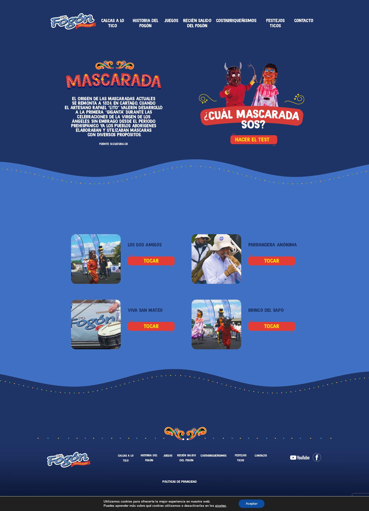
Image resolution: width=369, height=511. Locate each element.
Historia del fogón (145, 23)
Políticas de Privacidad (179, 481)
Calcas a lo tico (112, 23)
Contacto (303, 20)
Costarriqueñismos (236, 20)
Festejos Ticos (275, 23)
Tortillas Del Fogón (73, 21)
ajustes (220, 506)
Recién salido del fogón (197, 23)
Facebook (317, 457)
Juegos (171, 20)
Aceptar (251, 503)
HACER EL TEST (253, 139)
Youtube (299, 457)
